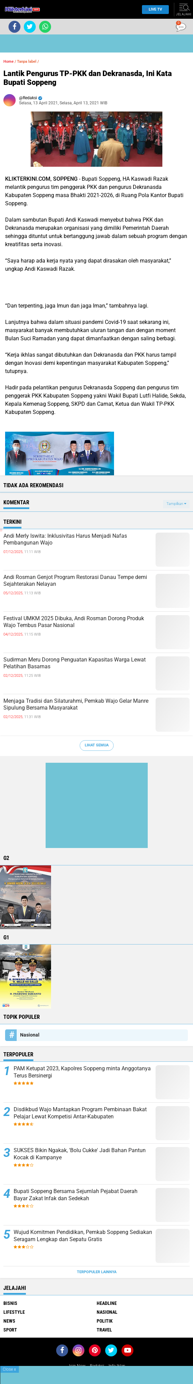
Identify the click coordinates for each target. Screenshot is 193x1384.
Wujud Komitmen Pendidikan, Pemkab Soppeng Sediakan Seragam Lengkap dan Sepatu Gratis (83, 1235)
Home (8, 61)
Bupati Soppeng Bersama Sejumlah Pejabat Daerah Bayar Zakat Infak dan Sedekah (76, 1195)
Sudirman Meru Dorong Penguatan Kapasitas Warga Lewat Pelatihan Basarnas (74, 663)
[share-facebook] (14, 27)
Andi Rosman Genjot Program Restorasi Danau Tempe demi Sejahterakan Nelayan (75, 580)
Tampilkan (176, 504)
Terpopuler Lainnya (96, 1272)
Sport (10, 1330)
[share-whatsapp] (45, 27)
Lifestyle (14, 1312)
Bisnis (10, 1303)
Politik (105, 1321)
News (9, 1321)
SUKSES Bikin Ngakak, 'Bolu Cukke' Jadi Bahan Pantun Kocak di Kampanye (80, 1154)
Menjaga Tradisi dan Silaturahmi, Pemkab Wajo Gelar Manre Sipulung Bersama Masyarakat (75, 704)
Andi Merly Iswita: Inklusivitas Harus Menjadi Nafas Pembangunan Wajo (65, 539)
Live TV (153, 9)
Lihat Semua (97, 745)
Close (9, 1369)
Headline (107, 1303)
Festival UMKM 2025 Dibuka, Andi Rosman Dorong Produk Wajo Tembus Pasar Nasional (73, 622)
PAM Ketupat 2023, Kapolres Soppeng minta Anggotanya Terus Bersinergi (82, 1072)
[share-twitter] (30, 27)
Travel (104, 1330)
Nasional (29, 1035)
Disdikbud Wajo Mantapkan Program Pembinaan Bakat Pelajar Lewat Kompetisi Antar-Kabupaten (80, 1113)
